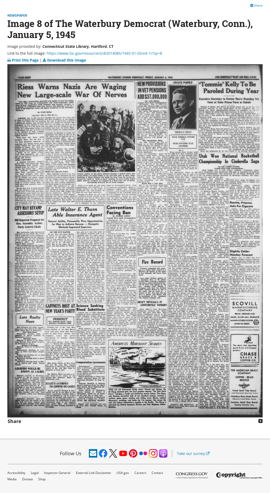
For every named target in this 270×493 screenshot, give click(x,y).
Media (12, 479)
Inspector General (57, 473)
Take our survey (193, 453)
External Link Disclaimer (93, 473)
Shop (42, 479)
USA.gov (123, 473)
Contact (157, 473)
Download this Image (64, 60)
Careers (140, 473)
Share (256, 5)
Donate (27, 479)
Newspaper (17, 15)
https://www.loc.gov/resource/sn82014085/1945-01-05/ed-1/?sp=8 (104, 53)
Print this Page (23, 60)
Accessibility (16, 473)
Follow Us (70, 453)
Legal (35, 473)
